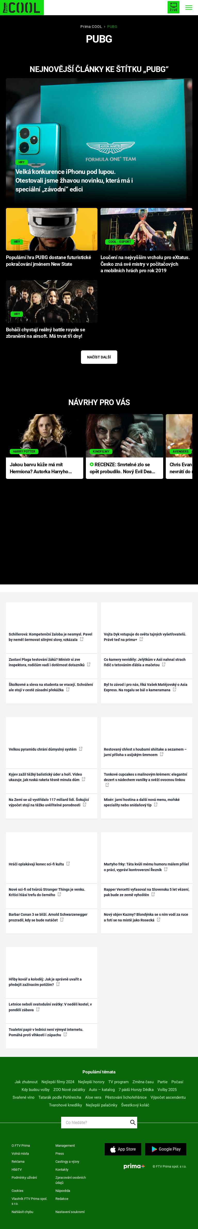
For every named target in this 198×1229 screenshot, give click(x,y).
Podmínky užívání (24, 1177)
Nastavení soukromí (70, 1212)
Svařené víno (24, 1097)
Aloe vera (93, 1097)
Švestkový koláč (135, 1105)
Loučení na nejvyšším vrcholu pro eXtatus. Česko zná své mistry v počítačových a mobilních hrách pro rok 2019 (145, 264)
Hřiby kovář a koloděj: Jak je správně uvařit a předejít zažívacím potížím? (45, 982)
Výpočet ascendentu (168, 1097)
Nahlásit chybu (22, 1212)
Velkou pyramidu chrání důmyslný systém (45, 749)
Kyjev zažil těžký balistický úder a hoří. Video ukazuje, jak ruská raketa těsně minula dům (47, 777)
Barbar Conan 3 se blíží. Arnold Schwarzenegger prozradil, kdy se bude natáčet (48, 917)
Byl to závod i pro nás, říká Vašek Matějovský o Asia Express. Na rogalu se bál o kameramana (145, 687)
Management (65, 1145)
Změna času (143, 1082)
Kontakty (61, 1169)
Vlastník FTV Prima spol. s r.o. (29, 1201)
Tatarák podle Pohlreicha (59, 1097)
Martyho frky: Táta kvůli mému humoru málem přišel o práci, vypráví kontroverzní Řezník (146, 867)
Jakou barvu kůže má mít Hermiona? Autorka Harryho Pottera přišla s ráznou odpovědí (39, 468)
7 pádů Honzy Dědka (136, 1089)
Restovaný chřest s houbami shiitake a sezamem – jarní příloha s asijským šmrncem (145, 752)
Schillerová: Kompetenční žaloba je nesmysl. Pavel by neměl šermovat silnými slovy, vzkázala (50, 637)
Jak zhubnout (26, 1082)
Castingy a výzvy (67, 1161)
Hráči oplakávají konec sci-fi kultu (39, 864)
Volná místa (20, 1153)
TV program (118, 1082)
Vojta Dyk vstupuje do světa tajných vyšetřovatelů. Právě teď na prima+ (145, 637)
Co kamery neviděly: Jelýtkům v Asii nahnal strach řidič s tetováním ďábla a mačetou (145, 662)
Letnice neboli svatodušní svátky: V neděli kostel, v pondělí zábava (50, 1007)
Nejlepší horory (91, 1082)
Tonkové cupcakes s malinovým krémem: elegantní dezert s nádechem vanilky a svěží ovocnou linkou (145, 779)
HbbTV (17, 1169)
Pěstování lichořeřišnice (126, 1097)
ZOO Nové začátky (69, 1089)
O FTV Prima (21, 1145)
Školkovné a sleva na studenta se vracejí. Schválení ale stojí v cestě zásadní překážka (51, 687)
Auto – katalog (102, 1089)
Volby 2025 (167, 1089)
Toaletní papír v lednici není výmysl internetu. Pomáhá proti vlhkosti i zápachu (46, 1032)
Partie (163, 1082)
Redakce (61, 1199)
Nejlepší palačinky (101, 1105)
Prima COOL (91, 27)
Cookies (17, 1191)
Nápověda (62, 1191)
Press (59, 1153)
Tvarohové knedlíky (65, 1105)
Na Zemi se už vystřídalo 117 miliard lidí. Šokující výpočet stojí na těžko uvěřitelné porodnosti (49, 802)
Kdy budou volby (36, 1089)
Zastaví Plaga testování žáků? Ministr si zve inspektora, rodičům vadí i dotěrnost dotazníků (49, 662)
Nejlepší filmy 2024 (58, 1082)
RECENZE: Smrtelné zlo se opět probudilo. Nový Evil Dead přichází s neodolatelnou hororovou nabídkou (122, 468)
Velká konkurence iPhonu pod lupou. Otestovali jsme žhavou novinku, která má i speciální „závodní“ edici (74, 180)
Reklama (18, 1161)
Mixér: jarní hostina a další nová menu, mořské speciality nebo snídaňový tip (142, 802)
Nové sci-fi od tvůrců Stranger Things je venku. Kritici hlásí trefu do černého (47, 892)
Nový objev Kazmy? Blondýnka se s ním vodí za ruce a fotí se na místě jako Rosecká (146, 917)
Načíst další (99, 357)
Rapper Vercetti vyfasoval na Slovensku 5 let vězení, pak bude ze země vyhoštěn (146, 892)
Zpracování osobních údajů (70, 1180)
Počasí (177, 1082)
